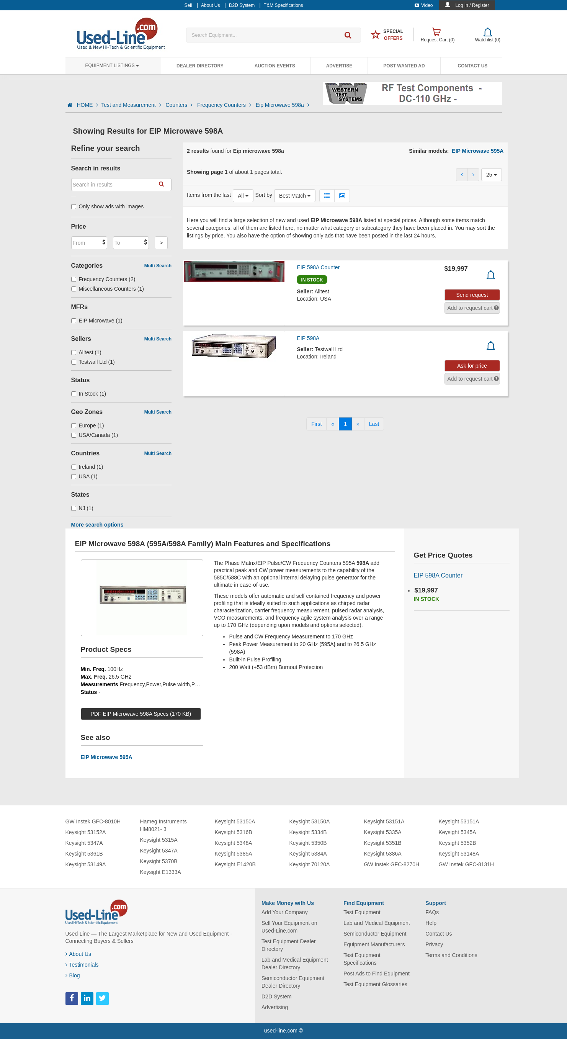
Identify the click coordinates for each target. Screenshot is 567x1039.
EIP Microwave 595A (477, 151)
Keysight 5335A (383, 832)
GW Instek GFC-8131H (466, 864)
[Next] (357, 423)
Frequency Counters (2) (103, 279)
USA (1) (84, 476)
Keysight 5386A (383, 854)
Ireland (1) (87, 467)
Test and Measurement (131, 105)
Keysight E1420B (235, 864)
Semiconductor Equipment (374, 934)
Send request (472, 295)
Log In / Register (472, 5)
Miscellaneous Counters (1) (107, 289)
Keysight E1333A (160, 872)
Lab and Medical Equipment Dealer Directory (294, 963)
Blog (72, 975)
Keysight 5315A (159, 840)
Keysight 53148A (459, 854)
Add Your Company (284, 912)
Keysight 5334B (308, 832)
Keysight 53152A (85, 832)
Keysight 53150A (235, 821)
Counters (179, 105)
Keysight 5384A (308, 854)
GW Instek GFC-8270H (392, 864)
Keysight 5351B (383, 843)
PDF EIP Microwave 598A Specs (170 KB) (141, 714)
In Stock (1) (88, 394)
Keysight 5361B (84, 854)
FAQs (432, 912)
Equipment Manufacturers (374, 944)
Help (430, 923)
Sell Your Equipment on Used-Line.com (289, 927)
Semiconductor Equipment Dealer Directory (292, 982)
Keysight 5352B (457, 843)
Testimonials (82, 965)
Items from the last (209, 195)
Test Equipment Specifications (362, 959)
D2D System (276, 996)
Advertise (339, 66)
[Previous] (332, 423)
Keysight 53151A (384, 821)
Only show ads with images (107, 206)
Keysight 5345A (457, 832)
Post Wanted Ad (404, 66)
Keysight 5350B (308, 843)
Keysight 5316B (233, 832)
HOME (87, 105)
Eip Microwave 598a (282, 105)
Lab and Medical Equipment (376, 923)
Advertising (274, 1007)
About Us (78, 954)
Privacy (434, 944)
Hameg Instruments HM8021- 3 (163, 825)
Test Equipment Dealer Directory (288, 945)
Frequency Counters (225, 105)
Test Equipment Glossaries (375, 984)
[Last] (374, 423)
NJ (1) (82, 508)
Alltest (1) (86, 352)
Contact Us (473, 66)
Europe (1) (87, 425)
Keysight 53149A (85, 864)
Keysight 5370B (159, 861)
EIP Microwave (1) (97, 320)
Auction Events (275, 66)
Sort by (263, 195)
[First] (316, 423)
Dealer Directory (200, 66)
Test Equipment (362, 912)
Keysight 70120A (309, 864)
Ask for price (472, 366)
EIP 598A (308, 338)
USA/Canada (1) (94, 435)
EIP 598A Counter (318, 267)
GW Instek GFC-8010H (93, 821)
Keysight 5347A (84, 843)
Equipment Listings (112, 65)
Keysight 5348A (233, 843)
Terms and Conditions (451, 955)
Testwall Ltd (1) (93, 362)
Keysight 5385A (233, 854)
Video (424, 5)
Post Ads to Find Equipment (376, 973)
